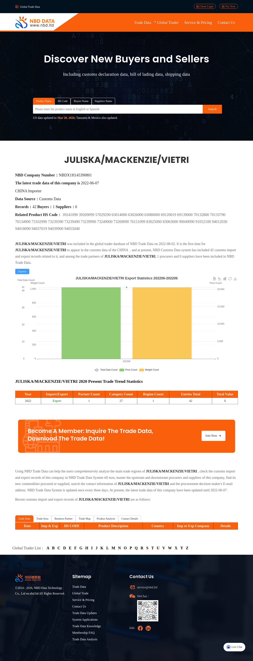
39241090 (70, 215)
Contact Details (129, 518)
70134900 (23, 221)
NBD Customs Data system (172, 250)
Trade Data (142, 22)
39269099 (87, 215)
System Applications (85, 619)
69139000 (185, 215)
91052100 (204, 221)
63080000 (152, 215)
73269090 (122, 221)
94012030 (219, 221)
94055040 (72, 228)
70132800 (202, 215)
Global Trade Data (30, 6)
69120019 (169, 215)
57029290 (103, 215)
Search (212, 109)
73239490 (72, 221)
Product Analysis (106, 518)
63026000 (136, 215)
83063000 (171, 221)
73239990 (89, 221)
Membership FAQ (83, 632)
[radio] (22, 271)
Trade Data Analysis (84, 639)
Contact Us (226, 22)
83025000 (154, 221)
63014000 (120, 215)
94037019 (40, 228)
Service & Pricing (198, 22)
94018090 (23, 228)
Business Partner (64, 518)
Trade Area (42, 518)
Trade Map (84, 518)
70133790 (217, 215)
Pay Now (228, 6)
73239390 (56, 221)
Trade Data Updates (84, 613)
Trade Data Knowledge (86, 626)
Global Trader (168, 22)
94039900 (56, 228)
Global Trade (80, 593)
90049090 (187, 221)
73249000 (105, 221)
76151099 (138, 221)
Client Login (204, 6)
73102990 (40, 221)
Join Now (213, 435)
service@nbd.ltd (147, 587)
